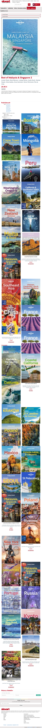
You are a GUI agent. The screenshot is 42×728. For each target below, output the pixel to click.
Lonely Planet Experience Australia (30, 256)
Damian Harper (8, 108)
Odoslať (38, 695)
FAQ (4, 718)
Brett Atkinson (14, 80)
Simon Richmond (29, 82)
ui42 (40, 727)
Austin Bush (31, 80)
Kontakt (25, 721)
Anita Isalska (9, 82)
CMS (35, 727)
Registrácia (18, 2)
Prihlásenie (14, 2)
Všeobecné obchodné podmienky (28, 715)
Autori (4, 717)
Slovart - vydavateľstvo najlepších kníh (11, 724)
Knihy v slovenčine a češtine (20, 8)
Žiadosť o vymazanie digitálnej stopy (29, 716)
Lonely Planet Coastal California (31, 383)
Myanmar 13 (31, 544)
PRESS (5, 719)
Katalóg (5, 716)
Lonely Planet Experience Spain (31, 659)
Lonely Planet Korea (11, 681)
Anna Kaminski (18, 82)
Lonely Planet (5, 80)
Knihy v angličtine (31, 8)
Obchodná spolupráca (27, 719)
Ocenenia (5, 715)
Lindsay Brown (23, 80)
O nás (24, 720)
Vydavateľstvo (4, 8)
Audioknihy (10, 8)
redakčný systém (29, 727)
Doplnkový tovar (4, 11)
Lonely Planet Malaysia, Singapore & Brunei (11, 522)
